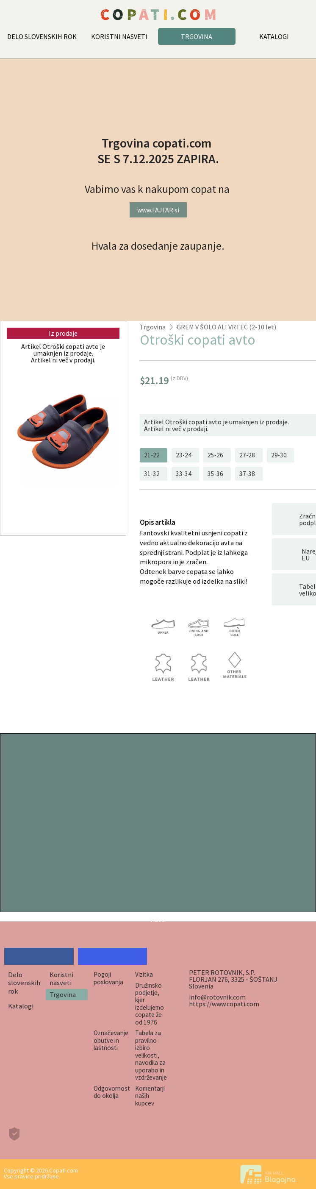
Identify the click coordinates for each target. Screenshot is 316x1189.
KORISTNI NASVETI (119, 36)
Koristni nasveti (61, 978)
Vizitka (144, 974)
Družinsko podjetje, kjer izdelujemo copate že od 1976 (149, 1003)
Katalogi (20, 1006)
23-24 (183, 455)
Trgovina (153, 326)
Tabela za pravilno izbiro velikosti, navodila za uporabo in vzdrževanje (151, 1055)
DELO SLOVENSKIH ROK (42, 36)
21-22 (152, 455)
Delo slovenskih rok (24, 983)
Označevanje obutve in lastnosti (111, 1040)
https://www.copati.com (224, 1004)
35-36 (215, 474)
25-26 (215, 455)
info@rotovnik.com (217, 997)
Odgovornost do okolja (112, 1092)
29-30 (279, 455)
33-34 (183, 474)
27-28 (247, 455)
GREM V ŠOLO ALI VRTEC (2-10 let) (226, 326)
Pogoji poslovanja (108, 978)
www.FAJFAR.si (158, 210)
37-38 (247, 474)
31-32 (152, 474)
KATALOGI (274, 36)
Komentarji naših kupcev (150, 1095)
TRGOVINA (196, 36)
